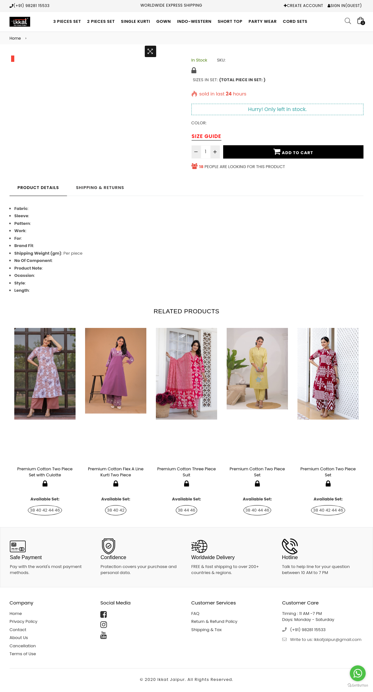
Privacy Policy (23, 621)
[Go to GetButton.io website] (358, 685)
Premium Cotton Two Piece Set (257, 472)
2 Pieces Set (101, 21)
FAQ (195, 613)
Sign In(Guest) (346, 5)
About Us (19, 638)
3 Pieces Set (67, 21)
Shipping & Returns (100, 188)
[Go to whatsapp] (358, 673)
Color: (199, 123)
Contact (18, 630)
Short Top (230, 21)
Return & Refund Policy (214, 621)
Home (15, 38)
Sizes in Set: (229, 80)
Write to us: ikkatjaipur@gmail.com (326, 640)
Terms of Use (23, 654)
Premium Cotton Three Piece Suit (186, 472)
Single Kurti (135, 21)
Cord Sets (295, 21)
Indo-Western (194, 21)
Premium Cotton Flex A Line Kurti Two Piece (115, 472)
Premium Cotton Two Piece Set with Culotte (44, 472)
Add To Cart (293, 151)
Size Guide (207, 136)
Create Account (305, 5)
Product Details (38, 188)
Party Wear (263, 21)
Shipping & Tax (206, 630)
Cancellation (23, 646)
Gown (164, 21)
